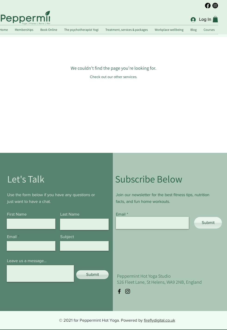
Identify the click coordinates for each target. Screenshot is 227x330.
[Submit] (92, 274)
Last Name (69, 214)
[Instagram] (215, 5)
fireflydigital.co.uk (159, 320)
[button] (215, 19)
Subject (67, 237)
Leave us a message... (27, 261)
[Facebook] (208, 5)
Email (12, 237)
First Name (17, 214)
